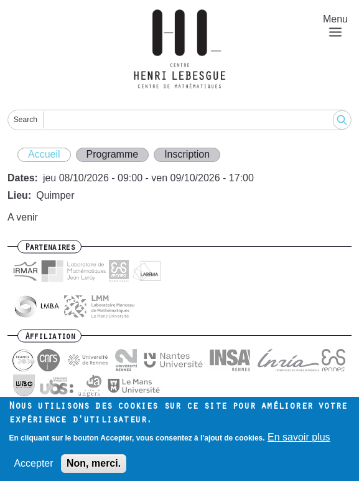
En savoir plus (299, 441)
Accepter (33, 467)
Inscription (187, 154)
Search (25, 119)
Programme (112, 154)
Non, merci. (94, 467)
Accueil (44, 154)
